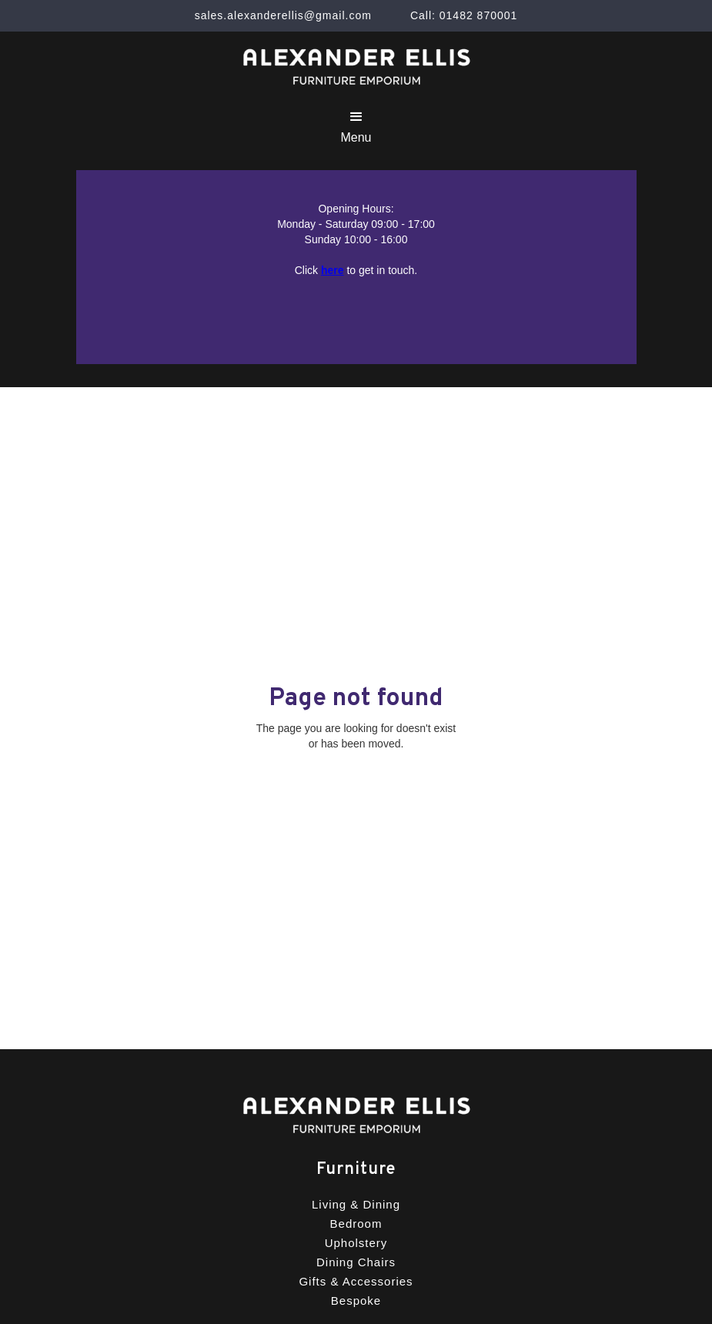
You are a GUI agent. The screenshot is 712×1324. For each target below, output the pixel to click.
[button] (355, 127)
